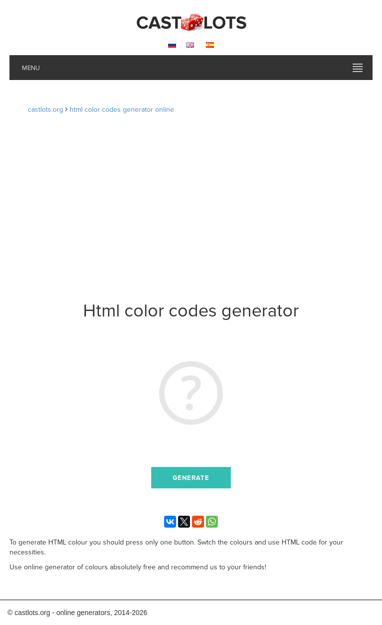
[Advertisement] (191, 209)
